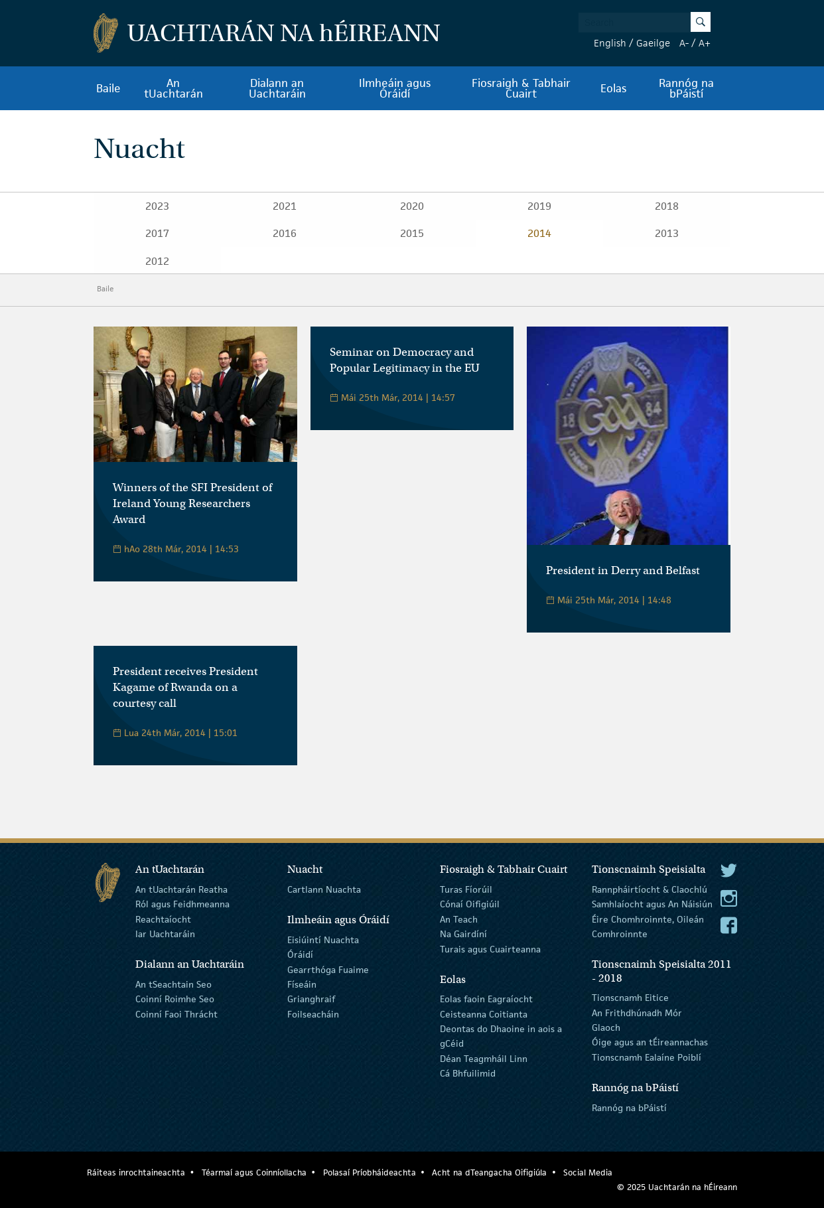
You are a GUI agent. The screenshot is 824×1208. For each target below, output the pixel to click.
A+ (705, 43)
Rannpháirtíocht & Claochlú (649, 889)
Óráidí (300, 954)
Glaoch (606, 1027)
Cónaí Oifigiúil (470, 904)
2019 (539, 206)
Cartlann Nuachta (324, 889)
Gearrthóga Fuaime (328, 969)
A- (684, 43)
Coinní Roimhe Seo (174, 999)
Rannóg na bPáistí (686, 88)
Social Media (587, 1172)
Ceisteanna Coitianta (483, 1013)
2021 (285, 206)
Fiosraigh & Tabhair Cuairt (521, 88)
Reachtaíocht (163, 919)
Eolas (613, 88)
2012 (157, 261)
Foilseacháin (313, 1013)
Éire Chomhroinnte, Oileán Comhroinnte (648, 926)
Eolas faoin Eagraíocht (486, 999)
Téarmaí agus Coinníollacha (254, 1172)
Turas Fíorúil (466, 889)
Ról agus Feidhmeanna (182, 904)
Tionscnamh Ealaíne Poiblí (646, 1057)
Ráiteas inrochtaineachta (136, 1172)
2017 (157, 233)
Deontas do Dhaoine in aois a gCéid (501, 1036)
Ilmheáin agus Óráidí (395, 88)
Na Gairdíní (463, 934)
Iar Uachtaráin (165, 934)
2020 (412, 206)
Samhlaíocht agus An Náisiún (652, 904)
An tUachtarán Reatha (181, 889)
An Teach (459, 919)
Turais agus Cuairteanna (490, 948)
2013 (667, 233)
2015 (412, 233)
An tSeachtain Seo (173, 984)
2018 (667, 206)
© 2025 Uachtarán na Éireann (677, 1187)
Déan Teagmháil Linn (483, 1059)
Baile (108, 88)
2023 (157, 206)
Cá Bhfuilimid (468, 1073)
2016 (285, 233)
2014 (539, 233)
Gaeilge (653, 43)
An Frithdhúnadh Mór (637, 1012)
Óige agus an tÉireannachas (650, 1042)
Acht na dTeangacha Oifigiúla (489, 1172)
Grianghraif (311, 999)
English (610, 43)
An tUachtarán (173, 88)
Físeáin (301, 984)
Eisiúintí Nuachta (323, 940)
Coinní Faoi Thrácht (176, 1013)
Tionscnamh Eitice (630, 998)
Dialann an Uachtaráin (277, 88)
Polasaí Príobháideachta (369, 1172)
